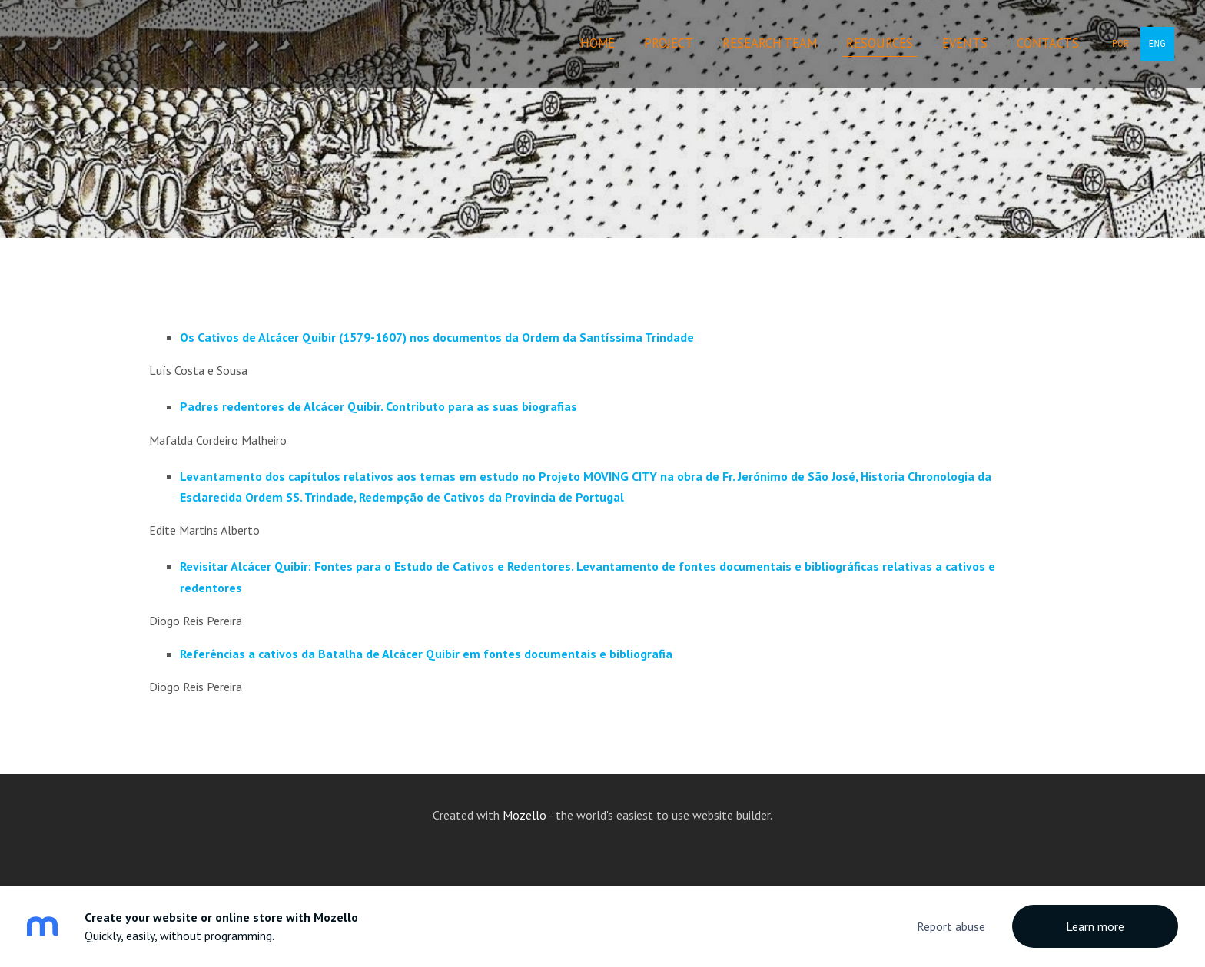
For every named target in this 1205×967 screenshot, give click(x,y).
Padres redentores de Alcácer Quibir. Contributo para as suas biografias (378, 406)
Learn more (1095, 926)
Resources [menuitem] (879, 43)
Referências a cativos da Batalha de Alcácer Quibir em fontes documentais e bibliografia (426, 653)
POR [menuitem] (1120, 43)
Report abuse (951, 926)
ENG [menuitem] (1157, 43)
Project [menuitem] (668, 43)
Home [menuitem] (597, 43)
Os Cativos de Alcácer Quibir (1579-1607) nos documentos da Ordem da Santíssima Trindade (437, 337)
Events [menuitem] (965, 43)
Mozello (524, 815)
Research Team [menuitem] (769, 43)
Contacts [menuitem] (1048, 43)
